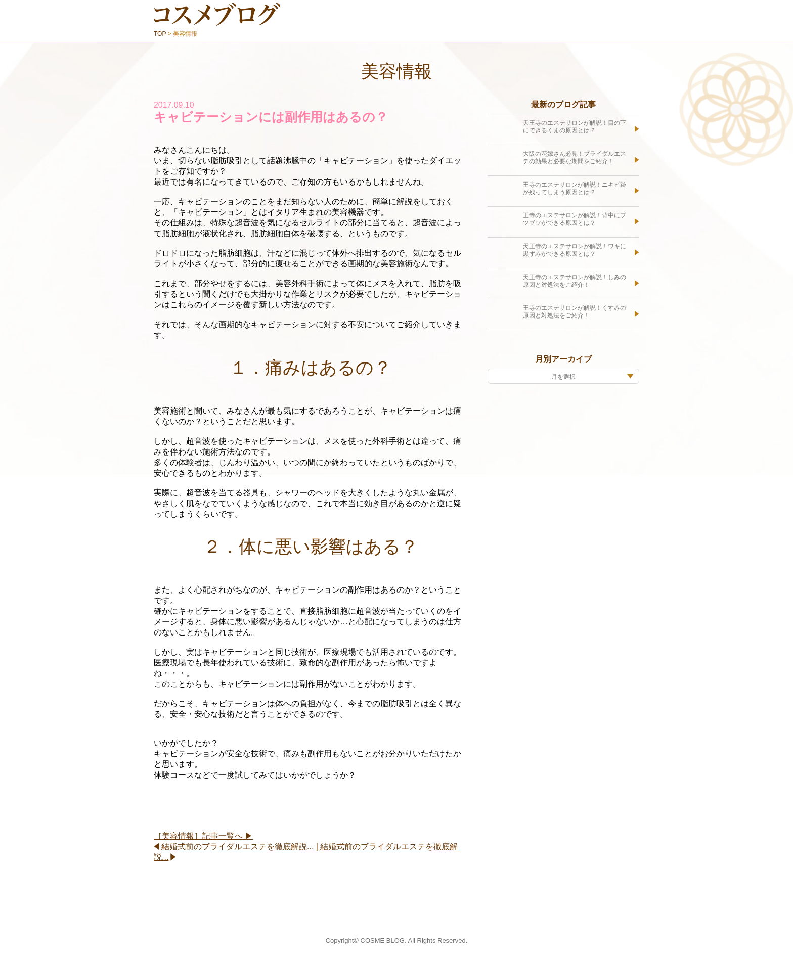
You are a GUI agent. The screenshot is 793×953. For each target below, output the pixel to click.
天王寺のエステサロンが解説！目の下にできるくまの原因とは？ (574, 126)
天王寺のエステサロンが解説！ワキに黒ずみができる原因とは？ (574, 250)
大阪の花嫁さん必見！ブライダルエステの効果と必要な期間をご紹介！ (574, 157)
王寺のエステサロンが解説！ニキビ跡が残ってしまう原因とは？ (574, 188)
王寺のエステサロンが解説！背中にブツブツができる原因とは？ (574, 219)
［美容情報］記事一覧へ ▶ (203, 836)
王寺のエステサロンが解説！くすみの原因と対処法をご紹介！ (574, 312)
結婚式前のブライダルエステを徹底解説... (237, 846)
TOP (160, 33)
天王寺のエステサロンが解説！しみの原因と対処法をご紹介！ (574, 281)
